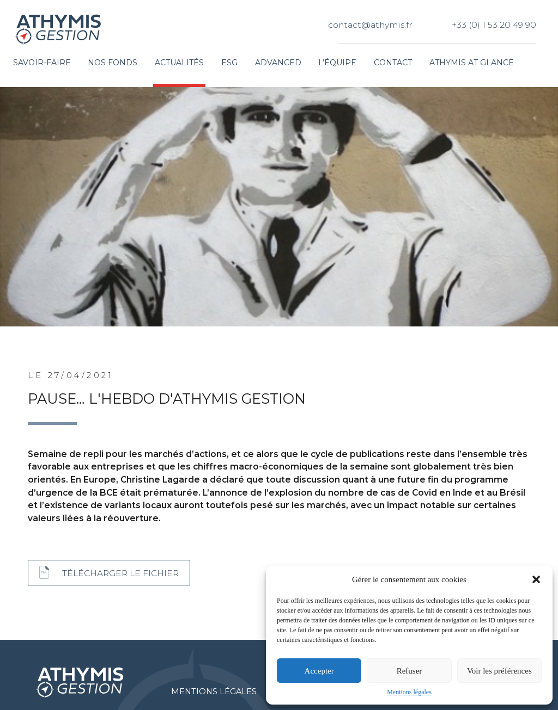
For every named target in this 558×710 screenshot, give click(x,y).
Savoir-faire (42, 62)
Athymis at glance (471, 62)
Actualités (179, 62)
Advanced (278, 62)
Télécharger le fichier (120, 573)
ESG (229, 62)
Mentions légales (409, 692)
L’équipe (337, 62)
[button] (536, 579)
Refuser (409, 670)
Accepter (319, 670)
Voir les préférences (499, 670)
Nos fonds (112, 62)
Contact (393, 62)
